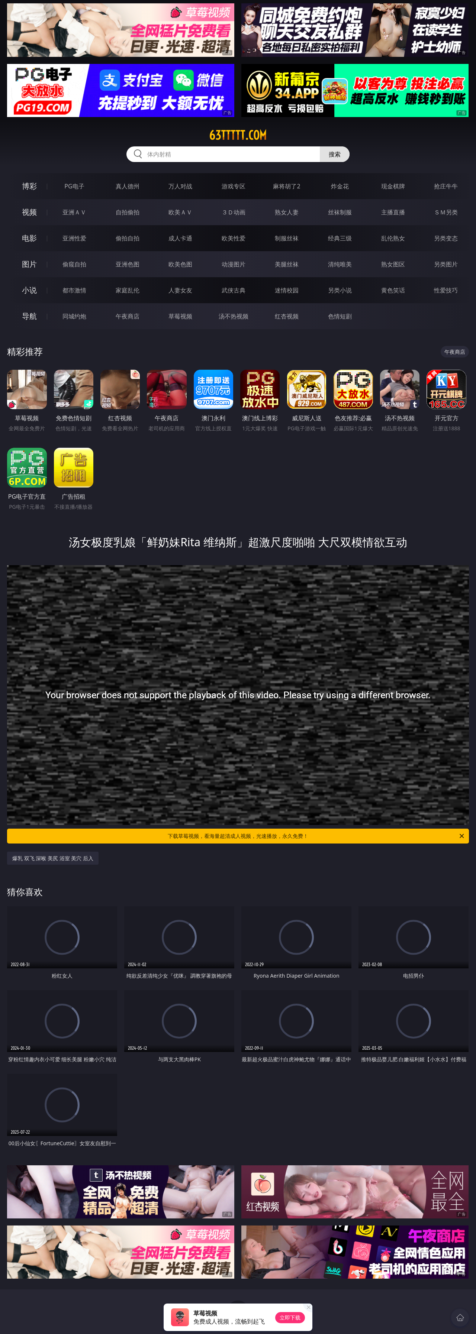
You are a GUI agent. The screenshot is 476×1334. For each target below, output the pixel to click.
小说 (29, 290)
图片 (29, 264)
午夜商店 (127, 316)
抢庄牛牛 (446, 186)
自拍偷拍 (127, 212)
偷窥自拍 (74, 264)
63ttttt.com (238, 135)
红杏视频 (287, 316)
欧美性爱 (233, 238)
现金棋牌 (393, 186)
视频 (29, 212)
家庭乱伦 (127, 290)
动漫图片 (233, 264)
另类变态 (446, 238)
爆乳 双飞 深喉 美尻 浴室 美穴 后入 (52, 858)
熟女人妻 (287, 212)
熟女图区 (393, 264)
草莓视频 (180, 316)
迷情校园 (287, 290)
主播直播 (393, 212)
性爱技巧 (446, 290)
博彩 (29, 186)
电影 (29, 238)
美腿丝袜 (287, 264)
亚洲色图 (127, 264)
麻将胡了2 (286, 186)
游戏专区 (233, 186)
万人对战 (180, 186)
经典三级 (340, 238)
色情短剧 (340, 316)
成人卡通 (180, 238)
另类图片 (446, 264)
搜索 (335, 154)
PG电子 (74, 186)
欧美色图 (180, 264)
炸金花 (340, 186)
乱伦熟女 (393, 238)
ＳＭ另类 (446, 212)
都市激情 (74, 290)
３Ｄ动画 (233, 212)
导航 (29, 316)
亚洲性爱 (74, 238)
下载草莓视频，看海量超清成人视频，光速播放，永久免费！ (316, 836)
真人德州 (127, 186)
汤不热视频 (233, 316)
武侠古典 (233, 290)
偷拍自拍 (127, 238)
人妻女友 (180, 290)
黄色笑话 (393, 290)
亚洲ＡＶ (74, 212)
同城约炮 (74, 316)
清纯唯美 (340, 264)
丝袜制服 (340, 212)
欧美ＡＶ (180, 212)
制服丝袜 (287, 238)
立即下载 (290, 1317)
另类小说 (340, 290)
